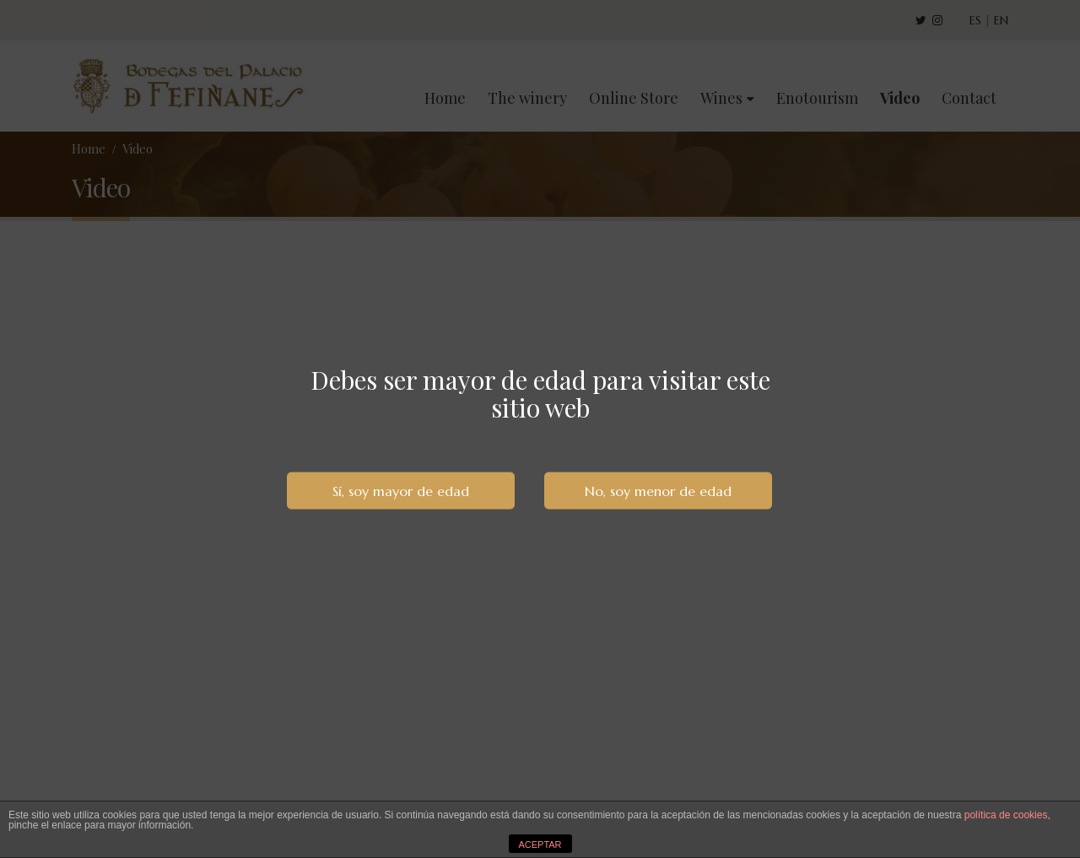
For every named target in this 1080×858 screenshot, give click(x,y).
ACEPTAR (539, 844)
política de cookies (1006, 815)
